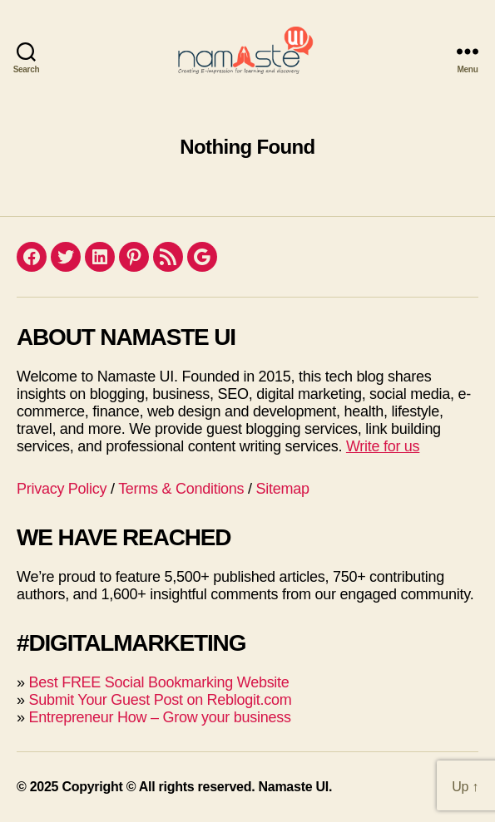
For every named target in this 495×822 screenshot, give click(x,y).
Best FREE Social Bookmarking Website (158, 682)
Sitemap (282, 488)
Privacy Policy (61, 488)
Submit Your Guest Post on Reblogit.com (159, 700)
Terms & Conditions (181, 488)
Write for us (382, 446)
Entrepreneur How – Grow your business (159, 717)
